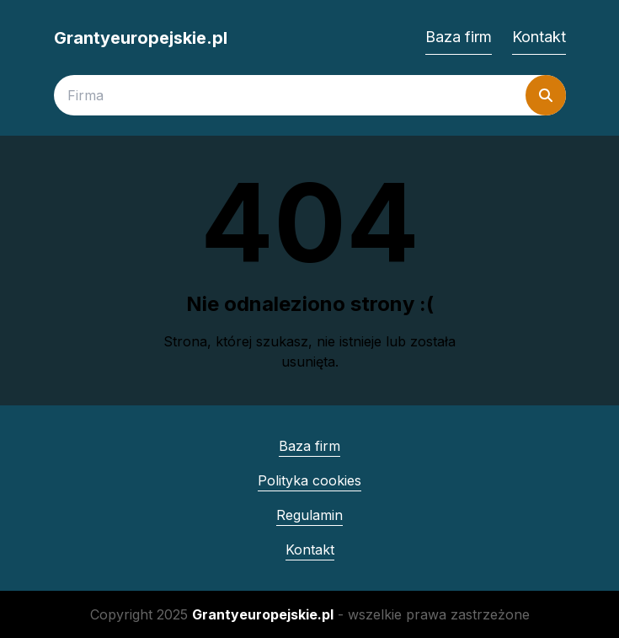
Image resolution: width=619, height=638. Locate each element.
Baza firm (458, 37)
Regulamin (309, 515)
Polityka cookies (309, 480)
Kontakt (539, 37)
